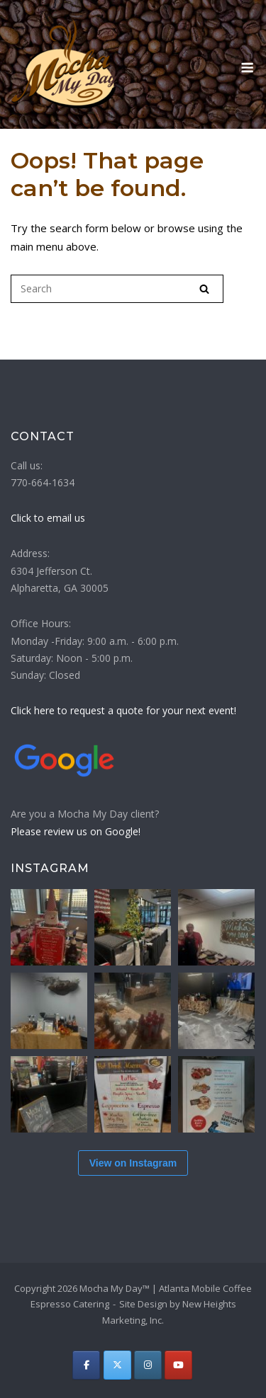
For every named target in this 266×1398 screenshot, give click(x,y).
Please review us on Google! (75, 831)
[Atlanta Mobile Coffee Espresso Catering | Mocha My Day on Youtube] (178, 1365)
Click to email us (48, 518)
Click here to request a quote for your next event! (123, 710)
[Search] (204, 289)
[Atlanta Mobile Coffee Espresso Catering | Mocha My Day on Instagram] (148, 1365)
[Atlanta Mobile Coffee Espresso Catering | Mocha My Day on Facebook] (86, 1365)
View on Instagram (133, 1163)
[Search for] (117, 289)
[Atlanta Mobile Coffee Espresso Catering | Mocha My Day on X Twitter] (117, 1365)
